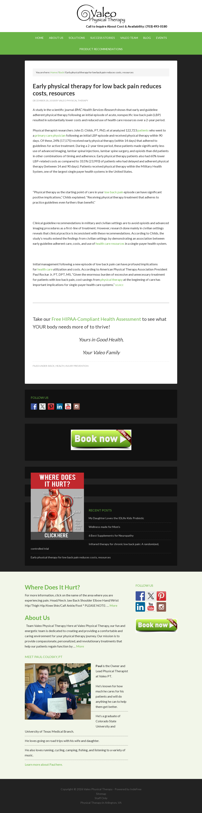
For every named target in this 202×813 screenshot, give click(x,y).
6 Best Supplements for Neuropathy (111, 535)
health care (45, 269)
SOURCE (119, 285)
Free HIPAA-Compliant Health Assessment (96, 319)
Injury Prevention (76, 365)
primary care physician (50, 135)
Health (60, 365)
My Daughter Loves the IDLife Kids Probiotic (116, 518)
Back (51, 365)
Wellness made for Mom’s (104, 526)
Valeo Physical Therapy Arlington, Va (101, 14)
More (113, 605)
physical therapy (111, 279)
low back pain (113, 192)
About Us (37, 617)
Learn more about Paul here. (44, 764)
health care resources (110, 243)
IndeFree (135, 789)
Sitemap (101, 793)
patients (143, 130)
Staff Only (101, 798)
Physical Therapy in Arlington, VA (101, 802)
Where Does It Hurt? (52, 587)
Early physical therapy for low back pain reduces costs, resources (71, 557)
